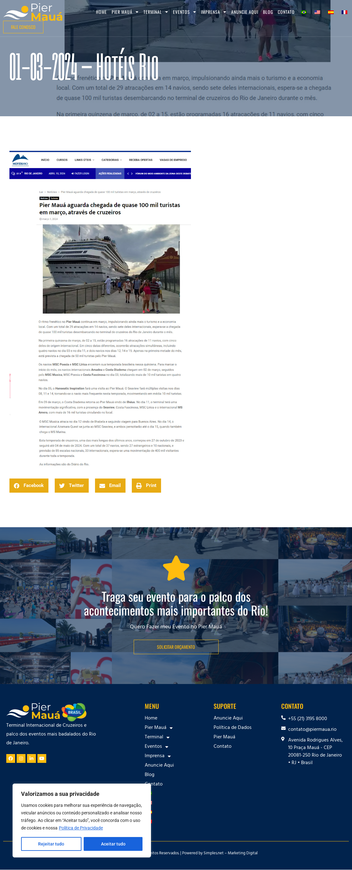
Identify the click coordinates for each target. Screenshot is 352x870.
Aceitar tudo (113, 843)
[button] (28, 486)
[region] (82, 820)
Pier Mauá (125, 12)
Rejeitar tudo (51, 843)
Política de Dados (233, 728)
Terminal (155, 12)
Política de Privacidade (81, 828)
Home (101, 11)
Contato (286, 11)
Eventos (184, 12)
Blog (268, 11)
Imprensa (213, 12)
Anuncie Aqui (244, 11)
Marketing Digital (243, 853)
